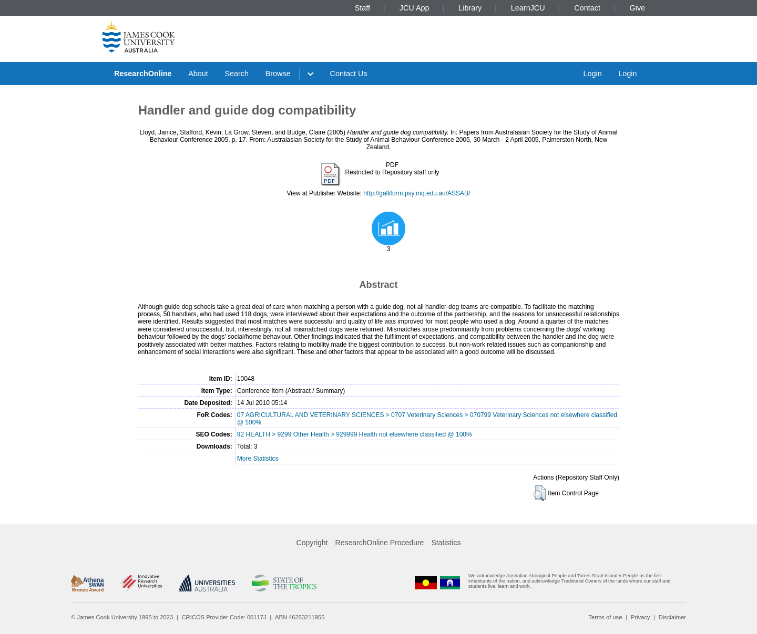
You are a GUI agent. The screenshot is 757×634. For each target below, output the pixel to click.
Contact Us (348, 73)
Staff (362, 8)
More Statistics (258, 458)
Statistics (446, 542)
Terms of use (605, 617)
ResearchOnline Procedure (379, 542)
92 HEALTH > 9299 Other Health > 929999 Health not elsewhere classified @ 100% (354, 434)
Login (592, 73)
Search (236, 73)
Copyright (312, 542)
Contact (587, 8)
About (198, 73)
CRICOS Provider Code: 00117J (224, 617)
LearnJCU (528, 8)
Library (470, 8)
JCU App (414, 8)
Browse (278, 73)
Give (638, 8)
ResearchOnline (143, 73)
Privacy (640, 617)
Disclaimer (672, 617)
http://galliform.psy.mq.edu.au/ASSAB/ (416, 193)
